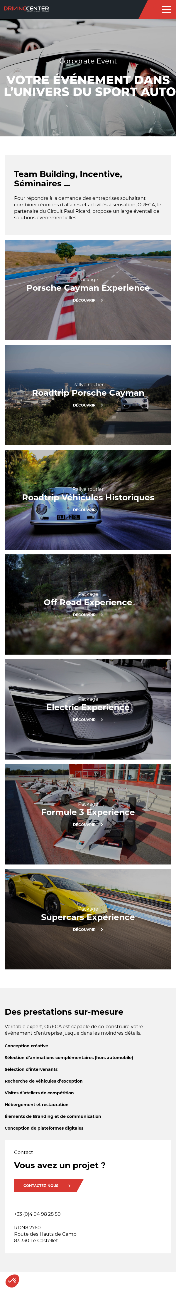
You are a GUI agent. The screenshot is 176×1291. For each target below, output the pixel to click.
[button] (12, 1281)
